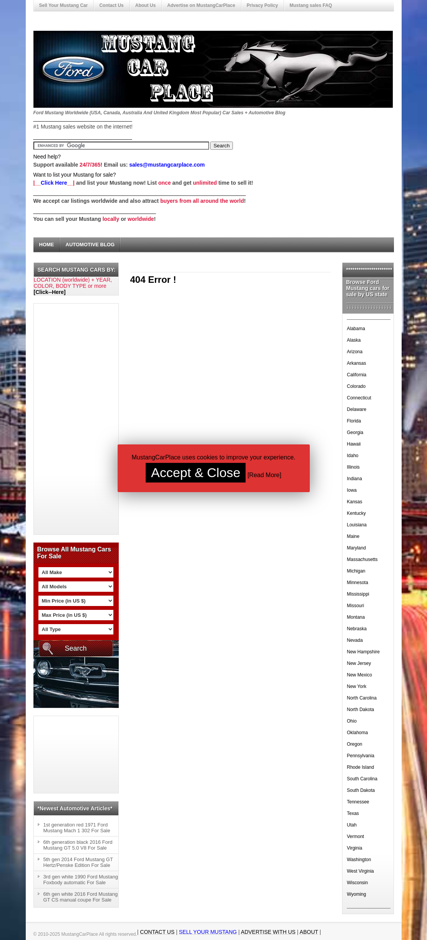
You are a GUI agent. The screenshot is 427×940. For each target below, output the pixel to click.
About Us (145, 5)
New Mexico (359, 675)
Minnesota (357, 582)
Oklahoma (357, 732)
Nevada (355, 640)
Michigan (356, 571)
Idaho (353, 455)
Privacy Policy (262, 5)
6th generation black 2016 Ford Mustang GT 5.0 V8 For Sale (78, 845)
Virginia (354, 848)
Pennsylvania (360, 755)
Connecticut (359, 398)
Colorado (356, 386)
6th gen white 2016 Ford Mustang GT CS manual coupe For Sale (80, 897)
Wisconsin (357, 882)
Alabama (356, 328)
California (357, 374)
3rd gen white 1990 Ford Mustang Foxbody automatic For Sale (80, 879)
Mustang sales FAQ (310, 5)
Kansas (354, 501)
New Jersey (359, 663)
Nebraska (357, 628)
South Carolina (362, 778)
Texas (353, 813)
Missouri (355, 605)
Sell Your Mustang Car (63, 5)
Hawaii (354, 444)
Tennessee (358, 802)
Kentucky (356, 513)
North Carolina (362, 698)
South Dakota (361, 790)
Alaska (354, 340)
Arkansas (356, 363)
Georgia (355, 432)
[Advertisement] (64, 419)
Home (46, 244)
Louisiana (357, 525)
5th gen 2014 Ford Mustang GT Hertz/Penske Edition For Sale (78, 862)
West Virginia (360, 871)
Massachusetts (362, 559)
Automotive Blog (90, 244)
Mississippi (358, 594)
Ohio (352, 721)
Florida (354, 421)
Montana (356, 617)
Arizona (355, 351)
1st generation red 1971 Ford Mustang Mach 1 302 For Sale (76, 827)
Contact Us (111, 5)
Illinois (353, 467)
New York (357, 686)
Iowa (352, 490)
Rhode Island (360, 767)
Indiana (354, 478)
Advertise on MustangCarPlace (201, 5)
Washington (359, 859)
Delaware (357, 409)
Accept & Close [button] (195, 472)
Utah (352, 825)
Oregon (354, 744)
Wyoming (356, 894)
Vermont (355, 836)
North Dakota (360, 709)
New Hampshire (363, 651)
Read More (264, 475)
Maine (353, 536)
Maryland (356, 548)
